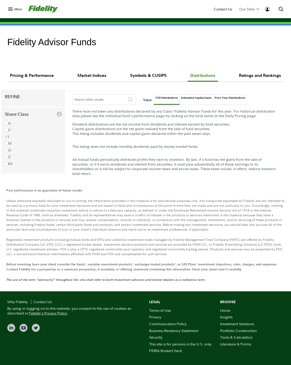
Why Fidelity (17, 301)
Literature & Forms (235, 344)
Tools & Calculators (236, 337)
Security (155, 337)
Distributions (202, 75)
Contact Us (223, 9)
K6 (14, 163)
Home (225, 310)
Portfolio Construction (238, 330)
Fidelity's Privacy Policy (48, 313)
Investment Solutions (237, 323)
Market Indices (92, 75)
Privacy (155, 317)
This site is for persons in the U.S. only (180, 344)
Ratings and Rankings (260, 75)
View (153, 100)
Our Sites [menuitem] (249, 9)
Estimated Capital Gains (202, 98)
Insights (226, 317)
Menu (18, 9)
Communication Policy (168, 323)
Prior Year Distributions (235, 98)
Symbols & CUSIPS (148, 75)
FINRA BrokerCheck (165, 350)
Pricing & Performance (32, 75)
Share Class (23, 114)
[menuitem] (15, 9)
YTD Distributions (172, 98)
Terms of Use (160, 310)
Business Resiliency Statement (173, 330)
